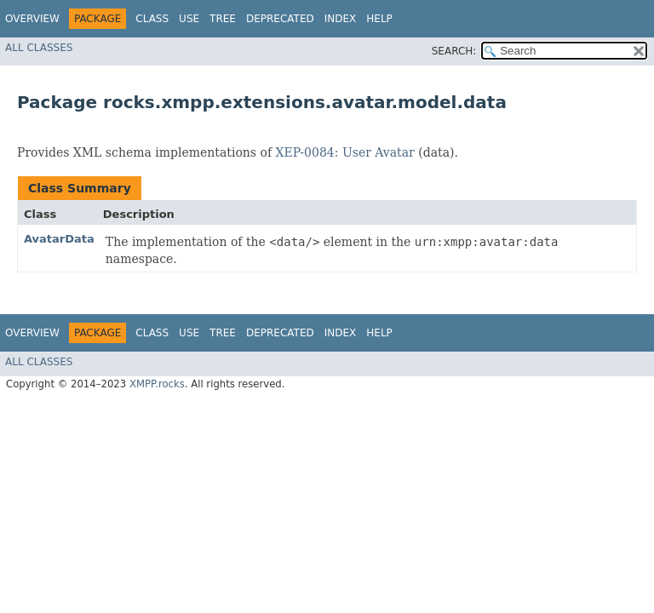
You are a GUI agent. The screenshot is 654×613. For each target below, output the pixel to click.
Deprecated (280, 19)
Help (379, 19)
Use (189, 19)
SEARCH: (454, 51)
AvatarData (59, 238)
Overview (32, 19)
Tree (222, 19)
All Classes (38, 48)
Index (340, 19)
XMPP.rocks (157, 384)
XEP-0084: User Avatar (345, 152)
